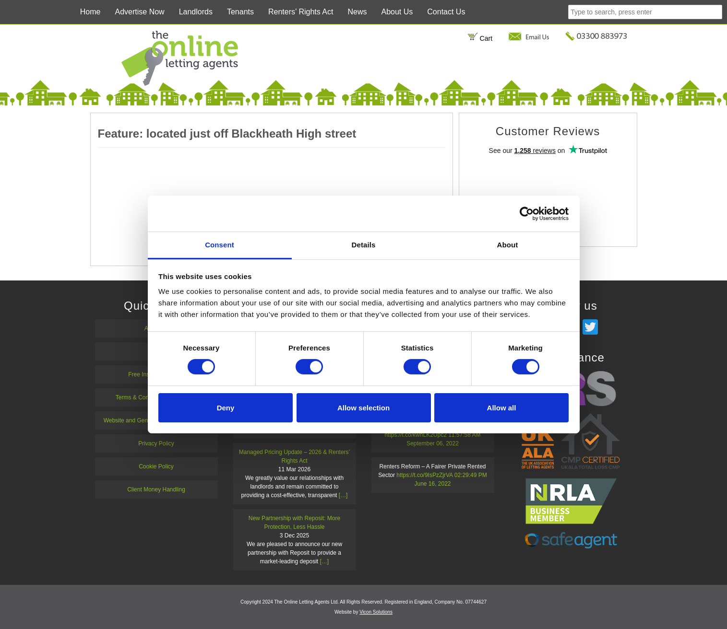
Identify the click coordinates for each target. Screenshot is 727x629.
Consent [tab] (219, 245)
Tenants (240, 12)
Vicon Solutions (376, 612)
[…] (343, 495)
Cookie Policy (156, 466)
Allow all (501, 408)
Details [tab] (364, 245)
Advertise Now (140, 12)
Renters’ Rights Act (300, 12)
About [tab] (507, 245)
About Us (397, 12)
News (357, 12)
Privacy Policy (156, 443)
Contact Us (446, 12)
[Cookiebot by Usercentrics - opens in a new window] (527, 213)
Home (90, 12)
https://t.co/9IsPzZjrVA (424, 475)
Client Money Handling (156, 489)
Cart (480, 38)
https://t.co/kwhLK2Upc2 (415, 434)
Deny (226, 408)
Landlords (196, 12)
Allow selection (363, 408)
